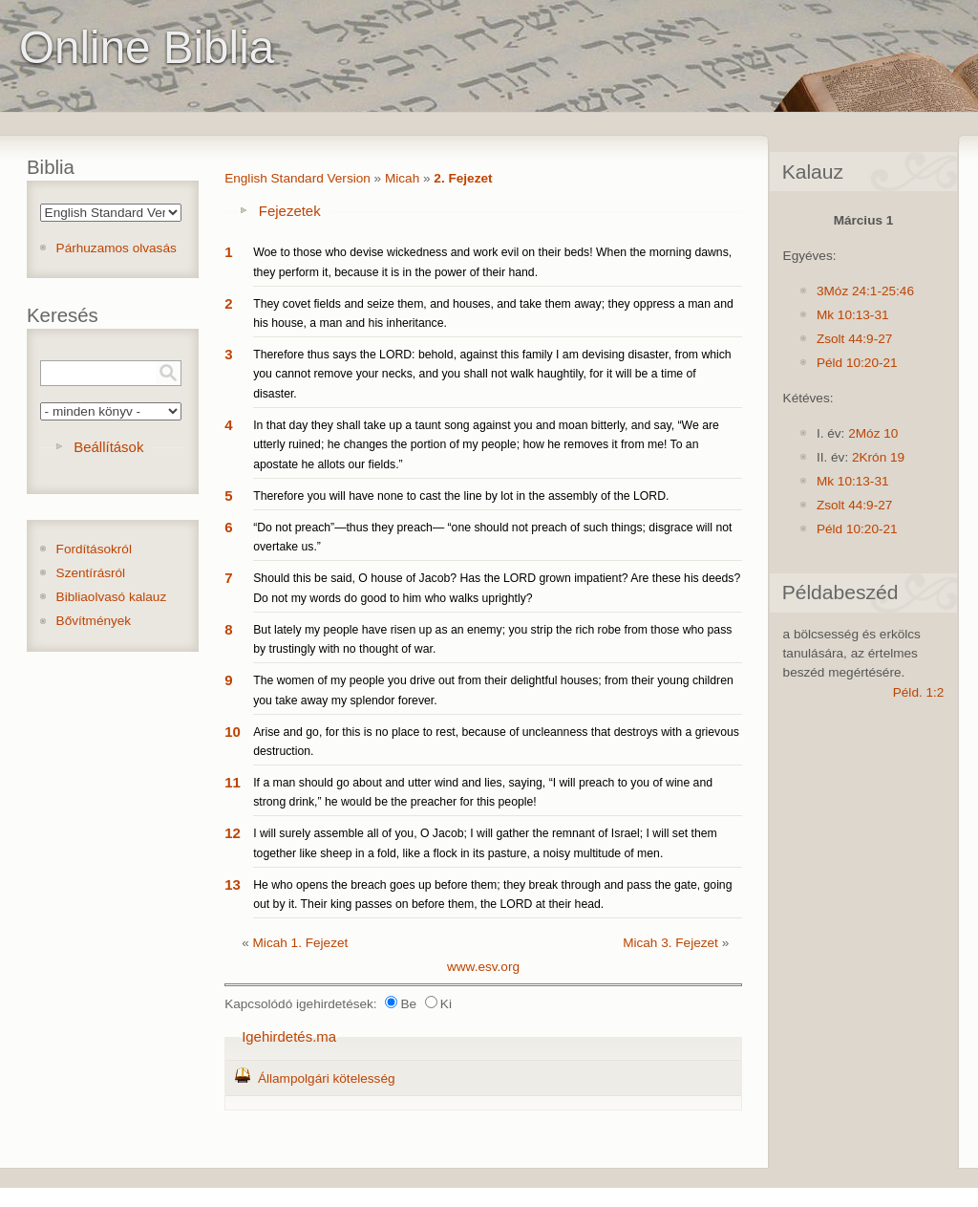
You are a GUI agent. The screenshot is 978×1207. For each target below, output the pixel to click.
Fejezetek (290, 211)
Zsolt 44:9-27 (854, 339)
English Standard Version (297, 178)
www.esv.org (483, 966)
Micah (402, 178)
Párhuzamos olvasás (116, 248)
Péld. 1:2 (919, 692)
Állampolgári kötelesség (326, 1078)
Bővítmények (94, 621)
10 (232, 731)
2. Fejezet (463, 178)
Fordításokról (94, 549)
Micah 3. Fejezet (670, 943)
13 (232, 884)
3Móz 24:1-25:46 (865, 291)
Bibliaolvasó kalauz (111, 597)
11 (232, 782)
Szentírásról (91, 573)
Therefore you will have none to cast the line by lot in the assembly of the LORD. (461, 496)
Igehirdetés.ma (289, 1036)
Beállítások (108, 447)
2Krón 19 (878, 457)
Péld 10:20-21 (857, 363)
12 (232, 833)
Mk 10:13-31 (853, 315)
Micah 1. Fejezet (301, 943)
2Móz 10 (873, 433)
